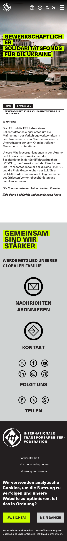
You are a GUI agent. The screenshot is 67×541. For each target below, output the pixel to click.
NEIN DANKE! (50, 517)
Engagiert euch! (53, 7)
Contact (33, 333)
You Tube (45, 363)
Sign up (33, 288)
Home (8, 105)
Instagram (33, 373)
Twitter (22, 363)
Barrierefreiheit (29, 458)
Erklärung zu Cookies (33, 471)
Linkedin (22, 373)
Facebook (33, 363)
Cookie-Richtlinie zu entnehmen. (45, 534)
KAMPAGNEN (24, 105)
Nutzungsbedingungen (34, 464)
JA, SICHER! (17, 517)
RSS (45, 373)
